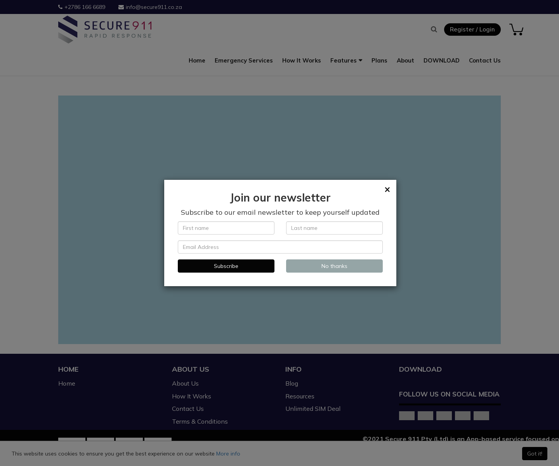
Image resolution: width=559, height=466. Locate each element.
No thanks (334, 266)
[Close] (387, 189)
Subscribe (226, 266)
